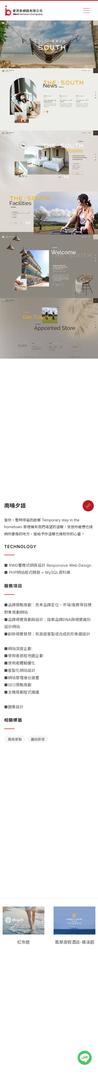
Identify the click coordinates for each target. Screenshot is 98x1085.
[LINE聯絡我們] (84, 1058)
